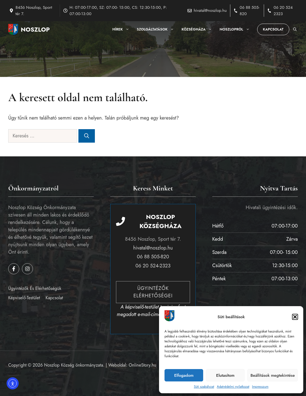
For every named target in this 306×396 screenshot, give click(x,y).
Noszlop (35, 29)
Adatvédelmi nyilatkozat (233, 386)
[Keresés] (86, 136)
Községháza (199, 29)
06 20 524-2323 (153, 265)
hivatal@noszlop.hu (210, 10)
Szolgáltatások (157, 29)
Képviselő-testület (24, 298)
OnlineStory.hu (142, 365)
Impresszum (260, 386)
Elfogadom (184, 375)
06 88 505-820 (153, 256)
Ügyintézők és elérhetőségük (34, 288)
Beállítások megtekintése (272, 375)
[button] (295, 317)
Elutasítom (225, 375)
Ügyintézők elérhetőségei (152, 292)
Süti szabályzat (204, 386)
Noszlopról (236, 29)
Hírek (122, 29)
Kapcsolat (273, 29)
